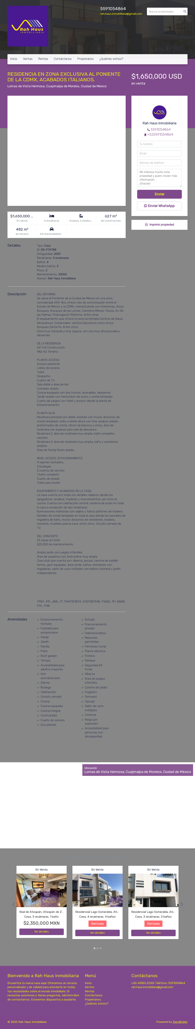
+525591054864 (160, 134)
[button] (11, 904)
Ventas (28, 59)
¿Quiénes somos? (111, 59)
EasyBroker (180, 1022)
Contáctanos (63, 59)
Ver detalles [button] (41, 931)
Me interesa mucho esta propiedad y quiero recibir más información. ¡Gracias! (159, 178)
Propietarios (85, 59)
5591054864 (113, 8)
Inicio (13, 59)
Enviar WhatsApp (159, 206)
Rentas (43, 59)
